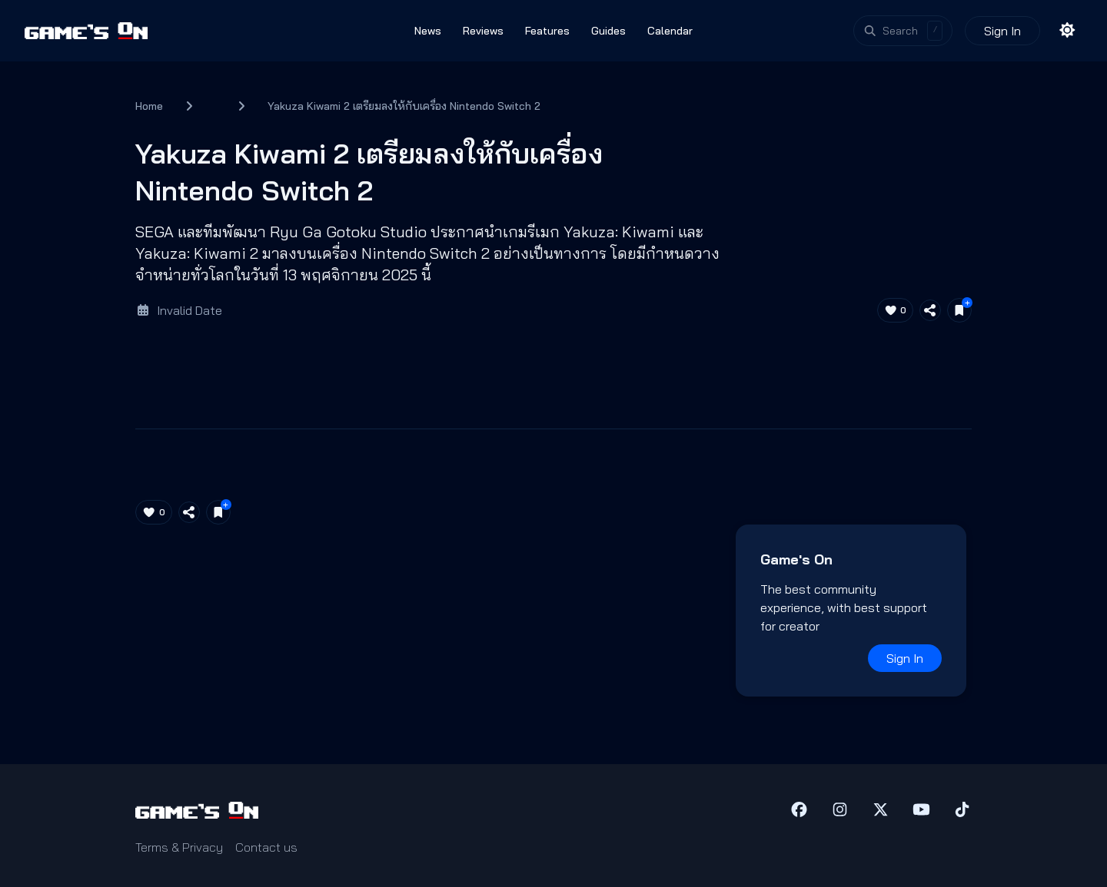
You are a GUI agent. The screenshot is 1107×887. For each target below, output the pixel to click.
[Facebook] (799, 810)
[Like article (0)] (895, 310)
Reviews (483, 31)
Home (149, 106)
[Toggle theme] (1067, 30)
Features (547, 31)
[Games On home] (86, 31)
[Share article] (930, 310)
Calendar (670, 31)
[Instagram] (839, 810)
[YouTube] (921, 810)
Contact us (266, 847)
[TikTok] (962, 810)
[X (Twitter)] (880, 810)
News (427, 31)
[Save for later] (959, 310)
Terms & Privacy (179, 847)
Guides (608, 31)
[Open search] (903, 30)
